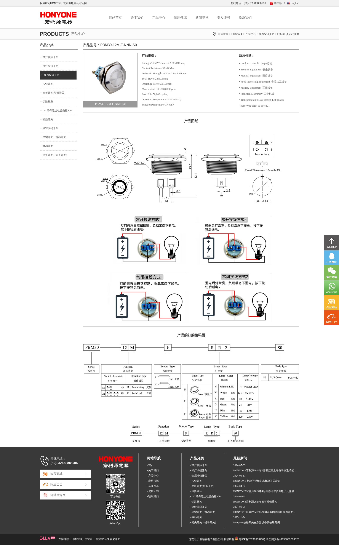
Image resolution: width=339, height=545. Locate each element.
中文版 (278, 3)
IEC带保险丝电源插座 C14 (57, 110)
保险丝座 (48, 101)
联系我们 (245, 17)
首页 (151, 465)
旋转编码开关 (50, 128)
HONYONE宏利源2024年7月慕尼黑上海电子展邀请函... (264, 470)
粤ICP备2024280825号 (252, 539)
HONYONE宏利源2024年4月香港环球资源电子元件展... (264, 491)
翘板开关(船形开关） (55, 92)
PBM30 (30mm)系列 (288, 34)
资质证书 (223, 17)
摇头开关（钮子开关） (56, 154)
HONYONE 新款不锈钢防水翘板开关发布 (256, 480)
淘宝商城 (56, 473)
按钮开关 (48, 83)
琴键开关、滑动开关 (54, 137)
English (295, 3)
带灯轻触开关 (50, 57)
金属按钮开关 (266, 34)
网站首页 (115, 17)
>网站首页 (237, 34)
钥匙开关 (48, 119)
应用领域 (180, 17)
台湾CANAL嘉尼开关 (108, 539)
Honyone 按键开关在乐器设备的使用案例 (256, 522)
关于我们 (137, 17)
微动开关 (48, 146)
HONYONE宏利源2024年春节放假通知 (255, 501)
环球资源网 (58, 495)
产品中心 (158, 17)
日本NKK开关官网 (82, 539)
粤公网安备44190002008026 (282, 539)
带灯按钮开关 (50, 66)
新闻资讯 (201, 17)
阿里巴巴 (56, 484)
